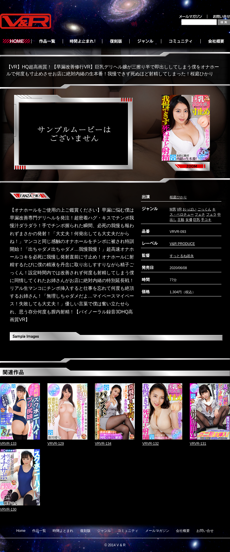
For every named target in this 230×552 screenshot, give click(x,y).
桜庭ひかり (178, 197)
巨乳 (196, 220)
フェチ (200, 214)
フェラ (211, 214)
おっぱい (189, 209)
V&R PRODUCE (182, 244)
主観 (180, 220)
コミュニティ (128, 531)
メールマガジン (157, 531)
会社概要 (183, 531)
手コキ (206, 220)
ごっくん (204, 209)
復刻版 (85, 531)
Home (21, 531)
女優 (188, 220)
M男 (173, 209)
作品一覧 (39, 531)
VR (179, 209)
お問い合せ (205, 531)
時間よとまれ (63, 531)
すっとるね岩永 (182, 256)
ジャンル (104, 531)
